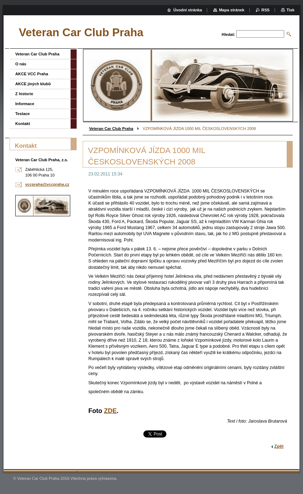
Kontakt (22, 123)
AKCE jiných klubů (33, 84)
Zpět (278, 446)
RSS (265, 10)
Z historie (24, 94)
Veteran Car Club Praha (111, 128)
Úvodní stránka (187, 10)
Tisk (290, 10)
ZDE (110, 410)
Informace (24, 104)
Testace (22, 114)
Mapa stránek (231, 10)
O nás (20, 64)
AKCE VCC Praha (31, 74)
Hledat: (228, 34)
